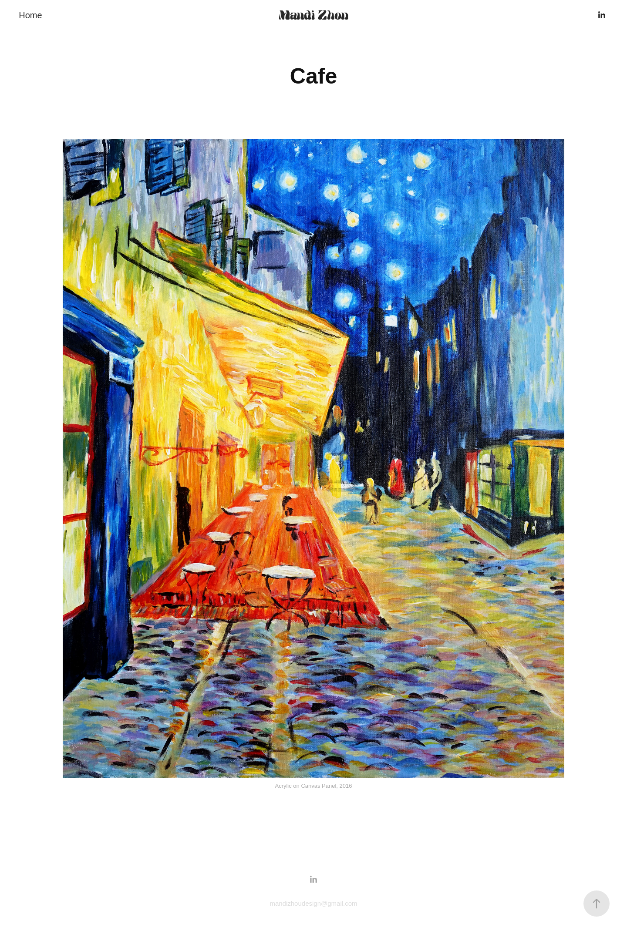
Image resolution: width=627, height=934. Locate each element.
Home (30, 15)
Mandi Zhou (313, 15)
